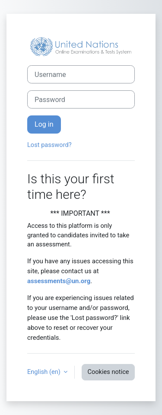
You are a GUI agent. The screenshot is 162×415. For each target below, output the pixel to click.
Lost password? (49, 145)
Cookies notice (108, 372)
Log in (44, 124)
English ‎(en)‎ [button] (44, 372)
